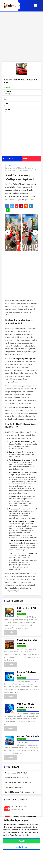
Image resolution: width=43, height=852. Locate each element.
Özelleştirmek (21, 847)
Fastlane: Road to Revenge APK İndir (18, 782)
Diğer (31, 159)
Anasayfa (8, 165)
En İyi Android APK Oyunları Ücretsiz (18, 168)
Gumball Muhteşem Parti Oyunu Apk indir (20, 792)
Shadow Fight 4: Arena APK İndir (16, 778)
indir (22, 200)
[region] (21, 834)
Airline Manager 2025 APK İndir (16, 773)
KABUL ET (21, 841)
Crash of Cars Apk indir (28, 736)
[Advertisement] (21, 36)
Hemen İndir (10, 632)
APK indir (8, 159)
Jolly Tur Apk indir (19, 806)
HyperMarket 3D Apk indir (14, 787)
